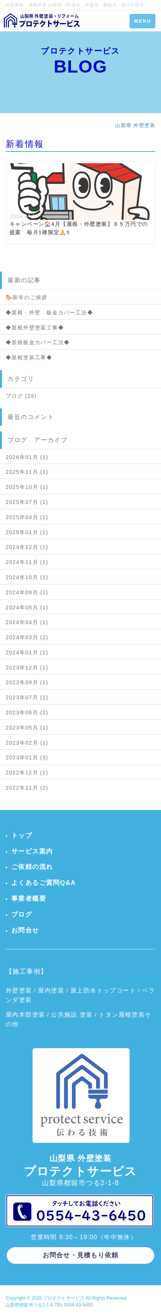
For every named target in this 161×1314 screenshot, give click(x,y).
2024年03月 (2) (27, 637)
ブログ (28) (21, 396)
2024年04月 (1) (27, 622)
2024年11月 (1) (27, 562)
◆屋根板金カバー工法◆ (38, 342)
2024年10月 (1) (27, 577)
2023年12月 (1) (27, 668)
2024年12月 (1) (27, 547)
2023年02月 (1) (27, 743)
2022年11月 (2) (27, 788)
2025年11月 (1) (27, 472)
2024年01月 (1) (27, 652)
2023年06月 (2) (27, 713)
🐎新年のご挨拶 (27, 297)
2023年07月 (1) (27, 697)
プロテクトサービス (63, 1298)
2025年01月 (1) (27, 532)
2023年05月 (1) (27, 728)
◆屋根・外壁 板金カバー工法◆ (49, 312)
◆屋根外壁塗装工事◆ (35, 328)
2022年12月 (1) (27, 773)
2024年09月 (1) (27, 592)
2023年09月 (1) (27, 682)
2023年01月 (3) (27, 757)
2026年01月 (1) (27, 457)
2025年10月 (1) (27, 487)
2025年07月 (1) (27, 502)
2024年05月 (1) (27, 607)
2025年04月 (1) (27, 517)
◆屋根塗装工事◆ (29, 357)
